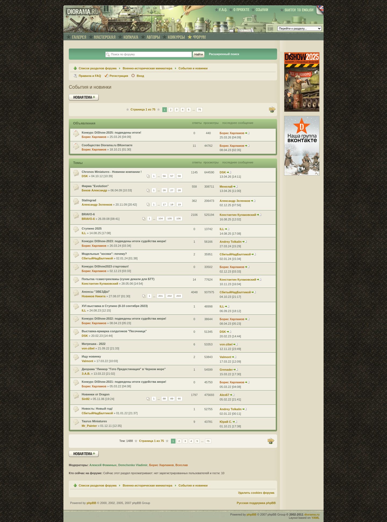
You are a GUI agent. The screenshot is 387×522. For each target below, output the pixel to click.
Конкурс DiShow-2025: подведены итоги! (111, 132)
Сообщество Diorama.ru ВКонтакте (107, 145)
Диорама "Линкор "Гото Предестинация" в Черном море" (124, 369)
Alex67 (224, 394)
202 (169, 296)
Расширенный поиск (224, 54)
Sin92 (85, 399)
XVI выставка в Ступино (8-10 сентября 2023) (115, 306)
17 (164, 204)
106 (178, 218)
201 (160, 296)
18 (171, 204)
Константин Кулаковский (238, 214)
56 (164, 175)
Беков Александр (94, 190)
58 (179, 175)
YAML (315, 517)
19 (179, 204)
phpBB (91, 503)
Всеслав (181, 465)
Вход (140, 75)
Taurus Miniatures (94, 421)
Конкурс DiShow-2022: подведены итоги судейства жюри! (124, 318)
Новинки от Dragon (96, 394)
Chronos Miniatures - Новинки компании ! (112, 171)
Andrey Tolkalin (231, 241)
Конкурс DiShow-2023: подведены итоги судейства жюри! (124, 241)
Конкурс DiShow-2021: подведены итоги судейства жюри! (124, 381)
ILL (84, 233)
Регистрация (119, 75)
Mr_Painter (89, 425)
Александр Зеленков (97, 204)
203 (178, 296)
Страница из (143, 109)
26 (164, 190)
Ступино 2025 (92, 228)
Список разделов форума (98, 68)
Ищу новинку (91, 356)
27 (171, 190)
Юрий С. (226, 421)
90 (179, 398)
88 (164, 398)
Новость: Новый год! (97, 408)
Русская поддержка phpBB (256, 503)
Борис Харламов (94, 136)
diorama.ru (312, 514)
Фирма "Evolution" (95, 186)
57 (171, 175)
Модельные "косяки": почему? (104, 253)
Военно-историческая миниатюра (147, 68)
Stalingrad (89, 200)
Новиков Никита (94, 296)
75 (199, 109)
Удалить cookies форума (256, 492)
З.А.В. (86, 373)
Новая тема (84, 97)
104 (160, 218)
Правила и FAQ (90, 75)
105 (169, 218)
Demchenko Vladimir (133, 465)
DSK (85, 176)
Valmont (87, 361)
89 (171, 398)
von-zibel (88, 348)
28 (179, 190)
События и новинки (192, 68)
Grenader (226, 369)
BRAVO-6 (88, 214)
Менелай (226, 186)
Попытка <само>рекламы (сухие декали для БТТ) (118, 279)
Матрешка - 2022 (94, 343)
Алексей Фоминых (102, 465)
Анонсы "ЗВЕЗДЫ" (96, 291)
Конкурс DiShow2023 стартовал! (105, 266)
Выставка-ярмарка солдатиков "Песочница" (114, 331)
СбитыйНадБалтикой (97, 258)
